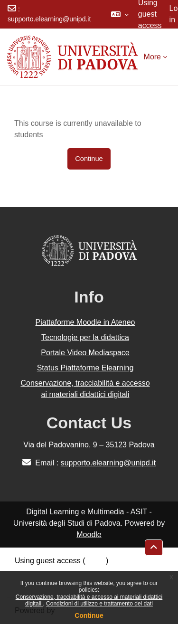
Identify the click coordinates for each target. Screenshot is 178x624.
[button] (119, 14)
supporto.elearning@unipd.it (49, 19)
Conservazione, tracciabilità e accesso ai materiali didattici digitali (85, 388)
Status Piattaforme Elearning (85, 368)
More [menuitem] (152, 57)
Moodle (88, 534)
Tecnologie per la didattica (85, 337)
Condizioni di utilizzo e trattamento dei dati (99, 603)
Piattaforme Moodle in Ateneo (85, 322)
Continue (89, 615)
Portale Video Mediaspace (85, 353)
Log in (95, 561)
